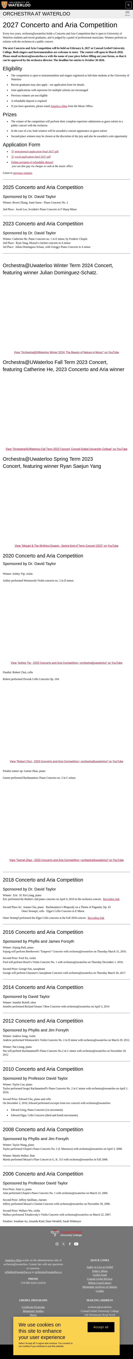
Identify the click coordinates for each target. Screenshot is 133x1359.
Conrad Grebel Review (100, 1278)
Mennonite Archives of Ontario (99, 1286)
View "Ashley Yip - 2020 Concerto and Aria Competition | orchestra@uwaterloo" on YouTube (66, 663)
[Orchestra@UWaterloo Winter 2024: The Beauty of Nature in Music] (66, 314)
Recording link (111, 899)
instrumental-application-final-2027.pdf (37, 151)
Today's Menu (100, 1271)
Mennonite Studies (33, 1311)
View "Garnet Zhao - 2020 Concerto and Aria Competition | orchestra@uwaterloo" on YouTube (66, 860)
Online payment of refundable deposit (32, 162)
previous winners (22, 172)
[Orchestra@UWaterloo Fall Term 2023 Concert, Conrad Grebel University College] (66, 410)
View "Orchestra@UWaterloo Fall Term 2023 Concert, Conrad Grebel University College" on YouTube (66, 449)
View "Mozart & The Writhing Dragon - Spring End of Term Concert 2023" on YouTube (66, 545)
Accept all (100, 1327)
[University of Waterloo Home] (16, 4)
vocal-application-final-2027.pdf (33, 156)
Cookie (100, 1290)
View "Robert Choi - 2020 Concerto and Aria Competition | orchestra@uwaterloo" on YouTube (66, 761)
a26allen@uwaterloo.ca (18, 1272)
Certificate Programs (33, 1307)
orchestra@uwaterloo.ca (48, 1272)
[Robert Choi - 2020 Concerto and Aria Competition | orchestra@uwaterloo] (66, 723)
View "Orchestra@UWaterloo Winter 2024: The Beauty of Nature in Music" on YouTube (66, 352)
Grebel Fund (100, 1274)
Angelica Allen (59, 106)
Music (33, 1315)
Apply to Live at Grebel (100, 1267)
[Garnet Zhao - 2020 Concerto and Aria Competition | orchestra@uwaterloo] (66, 821)
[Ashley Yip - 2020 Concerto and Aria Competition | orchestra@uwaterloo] (66, 624)
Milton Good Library (99, 1282)
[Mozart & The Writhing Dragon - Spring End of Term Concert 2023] (66, 507)
